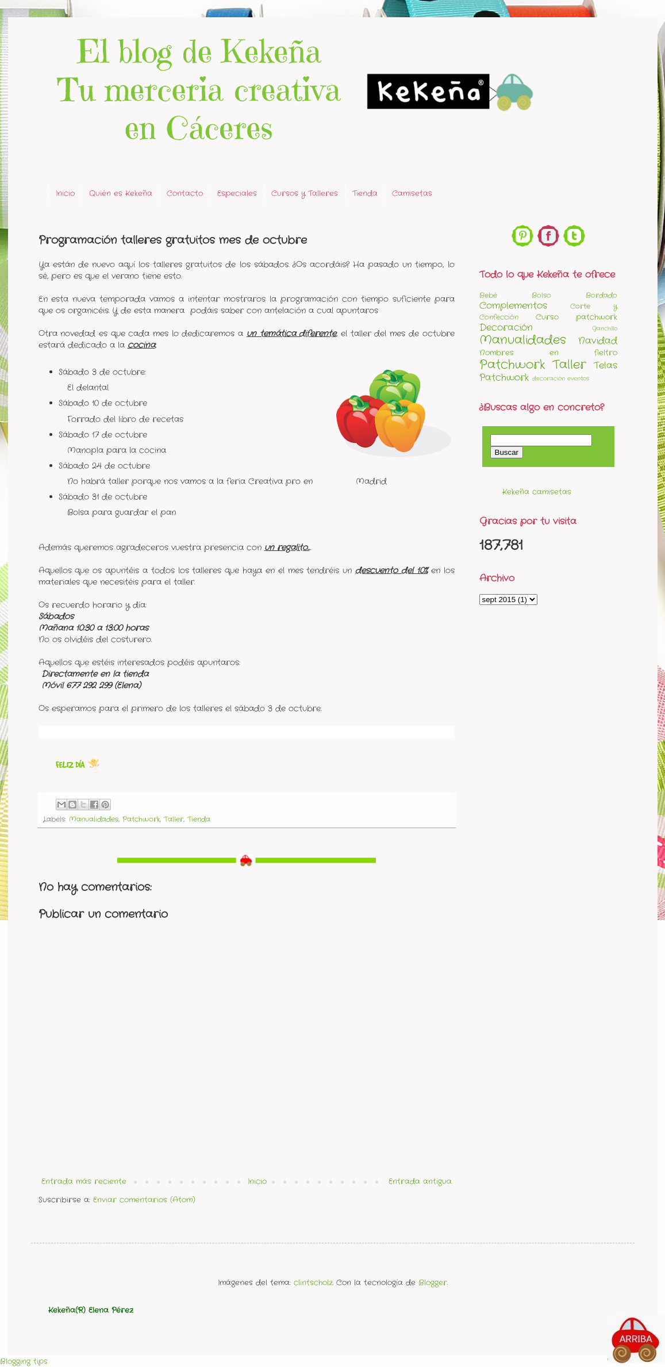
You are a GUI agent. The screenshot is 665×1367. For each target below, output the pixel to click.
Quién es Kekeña (120, 193)
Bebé (488, 295)
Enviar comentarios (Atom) (144, 1199)
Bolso (541, 295)
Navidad (597, 341)
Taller (173, 819)
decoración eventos (560, 378)
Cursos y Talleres (304, 193)
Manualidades (93, 819)
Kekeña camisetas (536, 492)
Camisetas (412, 193)
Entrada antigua (420, 1181)
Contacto (185, 193)
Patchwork (141, 819)
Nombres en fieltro (548, 352)
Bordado (601, 295)
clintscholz (313, 1282)
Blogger (432, 1282)
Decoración (506, 327)
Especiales (237, 193)
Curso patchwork (576, 317)
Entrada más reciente (83, 1181)
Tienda (365, 193)
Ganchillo (604, 328)
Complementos (513, 306)
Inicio (65, 193)
